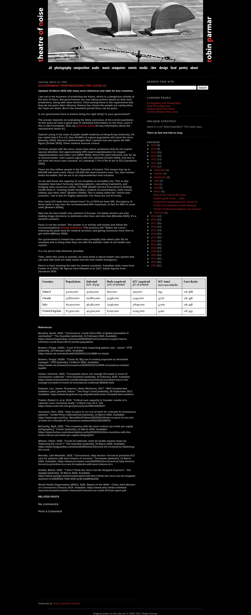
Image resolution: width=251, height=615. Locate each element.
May (156, 184)
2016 (154, 226)
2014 (154, 233)
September (160, 177)
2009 (154, 251)
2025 (154, 148)
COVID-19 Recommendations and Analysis (177, 209)
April (157, 187)
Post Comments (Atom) (67, 603)
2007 (154, 258)
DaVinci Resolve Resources (162, 111)
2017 (154, 223)
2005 (154, 265)
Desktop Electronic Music (161, 108)
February (159, 212)
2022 (154, 159)
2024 (154, 152)
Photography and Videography (164, 103)
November (160, 170)
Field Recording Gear (159, 105)
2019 (154, 216)
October (159, 173)
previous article (85, 125)
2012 (154, 240)
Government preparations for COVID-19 (72, 85)
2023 (154, 155)
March (158, 191)
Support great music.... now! (168, 198)
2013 (154, 237)
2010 (154, 247)
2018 (154, 219)
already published (71, 227)
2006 (154, 262)
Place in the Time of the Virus (169, 194)
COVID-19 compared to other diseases (174, 205)
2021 (154, 163)
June (157, 180)
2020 (154, 166)
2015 (154, 230)
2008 (154, 255)
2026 (154, 145)
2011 (154, 244)
